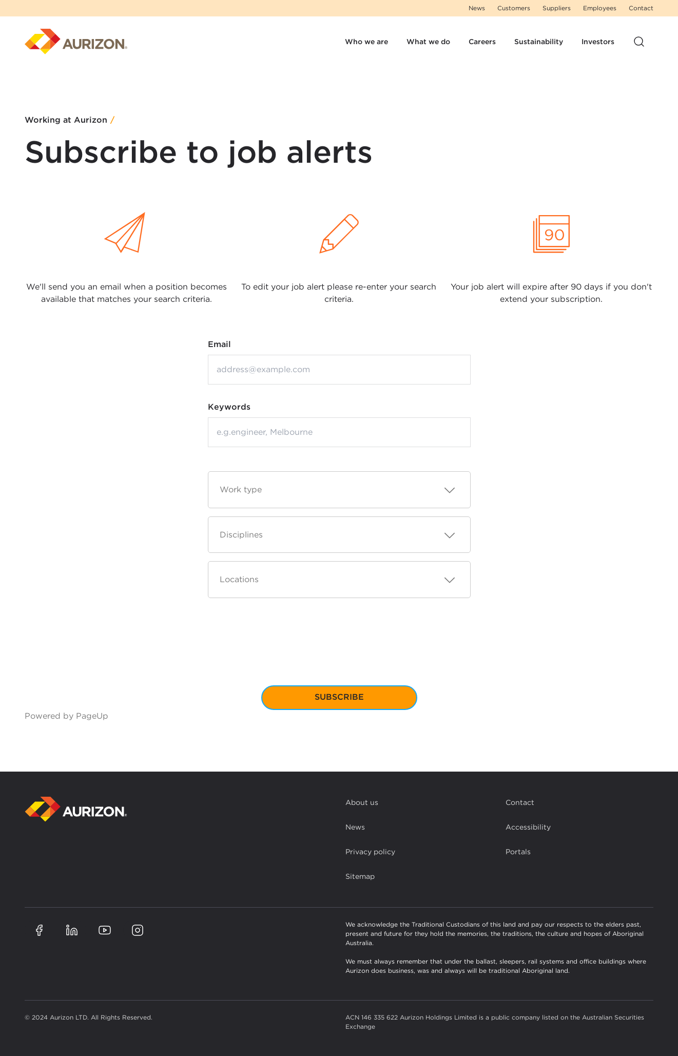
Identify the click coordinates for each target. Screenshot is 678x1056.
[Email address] (339, 370)
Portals (518, 852)
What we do (428, 41)
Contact (641, 8)
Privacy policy (370, 852)
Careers (482, 41)
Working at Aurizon (66, 120)
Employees (599, 8)
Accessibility (528, 827)
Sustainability (538, 41)
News (477, 8)
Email (219, 344)
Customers (513, 8)
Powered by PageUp (66, 716)
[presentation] (339, 650)
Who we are (366, 41)
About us (361, 802)
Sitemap (360, 876)
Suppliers (557, 8)
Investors (598, 41)
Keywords (229, 407)
